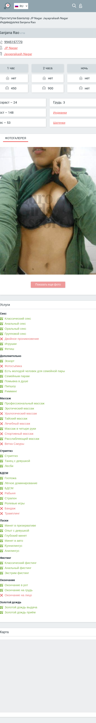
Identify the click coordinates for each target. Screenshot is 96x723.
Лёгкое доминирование (21, 483)
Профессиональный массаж (25, 403)
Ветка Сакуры (14, 444)
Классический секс (18, 318)
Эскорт (9, 361)
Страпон (11, 498)
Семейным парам (17, 376)
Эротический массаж (19, 408)
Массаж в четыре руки (20, 428)
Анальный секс (15, 323)
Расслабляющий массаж (22, 439)
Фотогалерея (15, 138)
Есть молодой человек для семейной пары (35, 371)
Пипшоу (10, 386)
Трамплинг (12, 513)
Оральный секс (15, 329)
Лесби (9, 466)
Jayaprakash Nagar (55, 18)
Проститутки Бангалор (14, 18)
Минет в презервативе (20, 525)
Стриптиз (11, 456)
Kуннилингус (13, 546)
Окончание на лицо (18, 595)
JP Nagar (36, 18)
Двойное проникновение (22, 339)
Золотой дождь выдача (21, 607)
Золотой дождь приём (20, 612)
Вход (80, 6)
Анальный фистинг (18, 568)
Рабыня (10, 493)
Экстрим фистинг (17, 573)
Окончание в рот (16, 585)
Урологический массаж (21, 413)
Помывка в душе (16, 381)
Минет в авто (14, 541)
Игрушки (11, 344)
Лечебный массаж (17, 423)
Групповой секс (15, 334)
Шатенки (59, 123)
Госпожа (10, 478)
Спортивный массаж (19, 433)
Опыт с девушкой (17, 530)
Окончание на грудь (19, 590)
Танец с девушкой (17, 461)
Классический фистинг (20, 563)
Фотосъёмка (13, 366)
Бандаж (10, 508)
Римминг (11, 391)
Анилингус (12, 551)
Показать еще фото (48, 284)
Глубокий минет (16, 535)
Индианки (60, 112)
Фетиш (9, 349)
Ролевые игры (15, 503)
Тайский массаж (16, 418)
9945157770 (13, 42)
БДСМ (9, 488)
